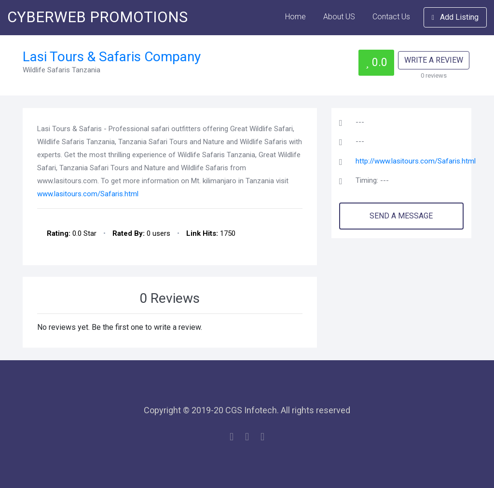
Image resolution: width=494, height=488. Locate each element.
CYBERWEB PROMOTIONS (97, 17)
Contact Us (391, 16)
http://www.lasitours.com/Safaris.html (416, 161)
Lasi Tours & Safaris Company (112, 57)
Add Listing (455, 17)
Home (295, 16)
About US (339, 16)
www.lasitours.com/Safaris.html (87, 194)
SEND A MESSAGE (401, 215)
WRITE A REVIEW (433, 60)
